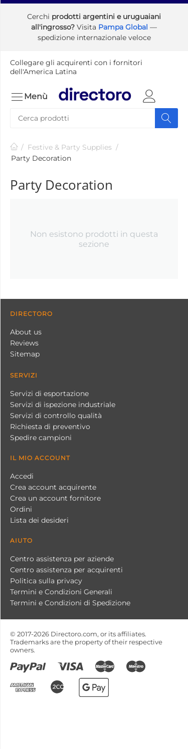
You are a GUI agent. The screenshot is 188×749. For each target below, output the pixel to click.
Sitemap (25, 353)
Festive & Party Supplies (70, 147)
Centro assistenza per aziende (62, 558)
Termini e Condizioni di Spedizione (70, 602)
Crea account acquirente (53, 487)
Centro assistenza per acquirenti (66, 569)
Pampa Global (124, 27)
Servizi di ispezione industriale (62, 404)
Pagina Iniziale (14, 147)
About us (26, 331)
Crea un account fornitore (55, 498)
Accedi (22, 476)
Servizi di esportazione (49, 393)
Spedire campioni (41, 437)
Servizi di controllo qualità (56, 415)
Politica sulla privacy (46, 580)
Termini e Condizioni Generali (61, 591)
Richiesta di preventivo (50, 426)
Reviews (24, 342)
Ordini (21, 509)
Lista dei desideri (39, 520)
